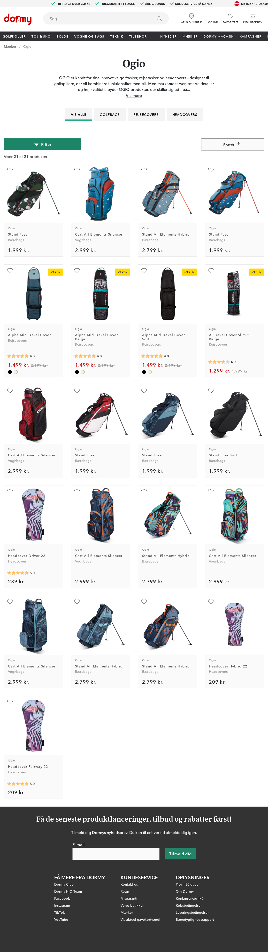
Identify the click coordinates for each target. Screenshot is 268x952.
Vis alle (78, 114)
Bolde (62, 36)
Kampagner (250, 36)
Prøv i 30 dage (187, 884)
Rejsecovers (146, 114)
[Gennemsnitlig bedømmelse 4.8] (18, 356)
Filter (42, 144)
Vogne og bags (89, 36)
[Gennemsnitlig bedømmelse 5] (18, 573)
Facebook (62, 898)
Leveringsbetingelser (192, 912)
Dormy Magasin (219, 36)
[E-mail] (116, 854)
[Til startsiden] (17, 19)
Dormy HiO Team (68, 891)
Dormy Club (64, 884)
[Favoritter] (231, 18)
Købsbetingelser (189, 905)
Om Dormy (185, 891)
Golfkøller (14, 36)
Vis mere (134, 95)
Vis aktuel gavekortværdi (140, 919)
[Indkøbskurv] (252, 18)
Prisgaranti (129, 898)
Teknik (116, 36)
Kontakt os (129, 884)
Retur (125, 891)
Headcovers (184, 114)
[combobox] (106, 18)
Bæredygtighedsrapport (195, 919)
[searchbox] (94, 18)
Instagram (62, 905)
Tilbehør (138, 36)
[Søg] (159, 18)
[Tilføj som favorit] (10, 170)
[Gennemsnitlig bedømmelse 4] (219, 362)
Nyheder (168, 36)
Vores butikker (132, 905)
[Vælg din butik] (191, 16)
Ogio (27, 46)
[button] (212, 16)
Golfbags (110, 114)
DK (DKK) (251, 3)
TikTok (59, 912)
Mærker (190, 36)
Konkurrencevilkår (190, 898)
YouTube (61, 919)
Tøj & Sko (41, 36)
